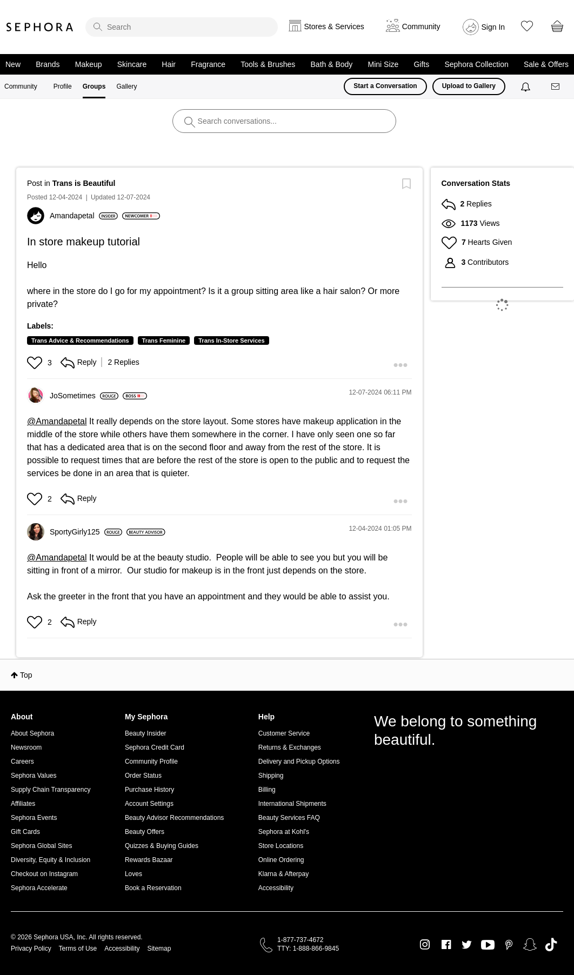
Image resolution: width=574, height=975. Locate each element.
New (13, 64)
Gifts (421, 64)
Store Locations (280, 846)
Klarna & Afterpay (283, 874)
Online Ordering (281, 860)
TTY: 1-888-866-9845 (308, 948)
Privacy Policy (31, 948)
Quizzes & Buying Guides (161, 846)
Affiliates (23, 803)
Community (20, 86)
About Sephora (32, 733)
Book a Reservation (153, 888)
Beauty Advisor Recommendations (174, 818)
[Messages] (556, 86)
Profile (63, 86)
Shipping (271, 775)
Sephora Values (34, 775)
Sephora (40, 27)
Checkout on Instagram (44, 874)
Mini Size (383, 64)
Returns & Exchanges (289, 747)
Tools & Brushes (268, 64)
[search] (181, 27)
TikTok (551, 945)
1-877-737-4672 (300, 940)
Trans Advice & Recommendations (80, 340)
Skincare (131, 64)
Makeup (88, 64)
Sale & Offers (546, 64)
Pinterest (509, 945)
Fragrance (208, 64)
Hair (169, 64)
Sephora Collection (476, 64)
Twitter (466, 945)
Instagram (425, 945)
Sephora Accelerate (39, 888)
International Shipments (292, 803)
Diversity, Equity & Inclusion (50, 860)
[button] (36, 362)
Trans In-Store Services (231, 340)
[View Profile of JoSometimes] (84, 395)
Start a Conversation (385, 86)
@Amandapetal (57, 421)
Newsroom (26, 747)
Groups (94, 86)
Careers (22, 761)
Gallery (126, 86)
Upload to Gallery (469, 86)
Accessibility (275, 888)
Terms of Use (78, 948)
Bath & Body (332, 64)
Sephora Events (34, 818)
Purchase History (149, 789)
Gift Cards (25, 832)
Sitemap (159, 948)
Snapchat (530, 945)
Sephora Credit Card (154, 747)
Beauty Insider (145, 733)
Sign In (493, 27)
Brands (47, 64)
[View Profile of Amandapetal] (84, 216)
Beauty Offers (144, 832)
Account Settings (149, 803)
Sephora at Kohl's (283, 832)
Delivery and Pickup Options (299, 761)
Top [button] (26, 675)
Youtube (488, 945)
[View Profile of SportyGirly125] (86, 532)
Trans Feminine (164, 340)
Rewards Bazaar (149, 860)
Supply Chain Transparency (50, 789)
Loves (133, 874)
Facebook (446, 945)
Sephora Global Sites (41, 846)
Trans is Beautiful (84, 183)
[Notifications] (526, 86)
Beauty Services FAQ (289, 818)
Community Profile (151, 761)
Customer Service (284, 733)
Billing (267, 789)
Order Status (143, 775)
